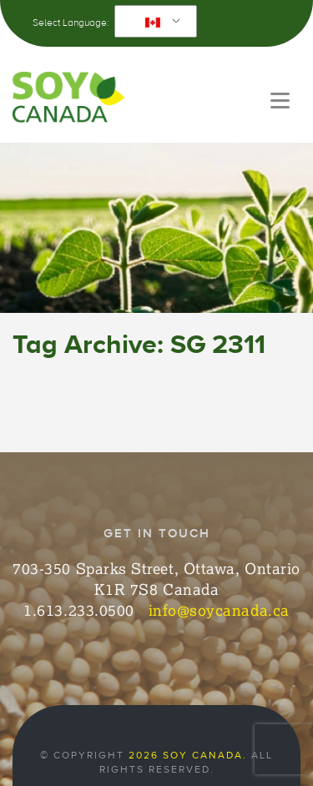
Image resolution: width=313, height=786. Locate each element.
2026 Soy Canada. (188, 755)
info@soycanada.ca (219, 610)
